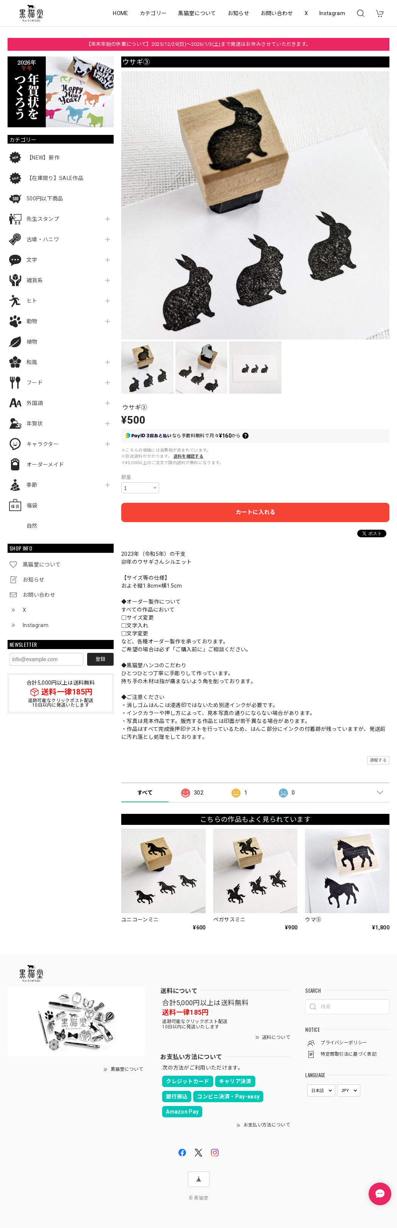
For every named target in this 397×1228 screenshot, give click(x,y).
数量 (126, 477)
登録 (100, 659)
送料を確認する (188, 456)
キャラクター (43, 444)
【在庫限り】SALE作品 (55, 178)
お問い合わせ (277, 13)
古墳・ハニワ (43, 239)
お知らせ (238, 13)
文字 (32, 260)
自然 (32, 526)
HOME (120, 13)
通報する (378, 760)
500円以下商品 (45, 199)
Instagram (332, 13)
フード (35, 383)
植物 (32, 342)
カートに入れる (255, 512)
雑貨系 (35, 280)
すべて (145, 793)
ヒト (32, 301)
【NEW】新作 (43, 158)
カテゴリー (153, 13)
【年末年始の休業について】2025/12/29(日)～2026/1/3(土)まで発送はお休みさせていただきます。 (198, 44)
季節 (32, 485)
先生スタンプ (43, 219)
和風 (32, 362)
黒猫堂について (197, 13)
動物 (32, 321)
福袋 (32, 505)
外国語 (35, 403)
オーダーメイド (45, 464)
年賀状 (35, 424)
